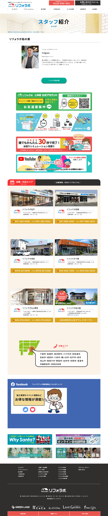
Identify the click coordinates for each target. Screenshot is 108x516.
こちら (74, 315)
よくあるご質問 (42, 476)
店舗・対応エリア (23, 182)
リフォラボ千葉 (62, 474)
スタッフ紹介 (36, 32)
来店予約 (23, 514)
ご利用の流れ (56, 9)
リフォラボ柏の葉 (54, 80)
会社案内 (94, 9)
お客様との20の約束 (43, 472)
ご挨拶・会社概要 (42, 467)
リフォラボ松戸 (62, 467)
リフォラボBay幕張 (63, 476)
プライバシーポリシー (83, 467)
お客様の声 (83, 9)
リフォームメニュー (29, 9)
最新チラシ (54, 514)
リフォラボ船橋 (62, 469)
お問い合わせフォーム (89, 2)
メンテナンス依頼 (42, 474)
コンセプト (15, 9)
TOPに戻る (85, 514)
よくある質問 (70, 9)
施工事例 (43, 9)
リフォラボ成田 (62, 472)
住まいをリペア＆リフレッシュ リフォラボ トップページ (20, 32)
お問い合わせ (81, 469)
